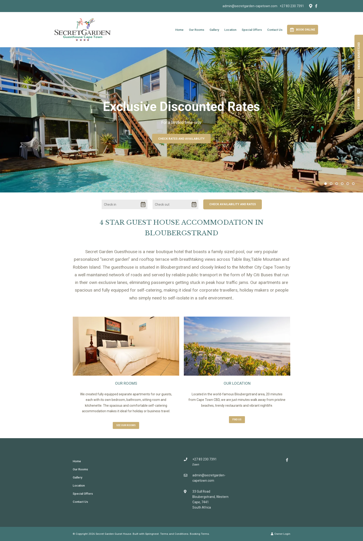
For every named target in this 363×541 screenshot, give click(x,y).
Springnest (152, 533)
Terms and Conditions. (174, 533)
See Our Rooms (126, 425)
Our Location (237, 383)
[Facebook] (316, 6)
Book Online (302, 30)
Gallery (214, 29)
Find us (236, 419)
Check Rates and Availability (181, 138)
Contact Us (274, 29)
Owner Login (280, 533)
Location (230, 29)
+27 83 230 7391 (292, 6)
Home (179, 29)
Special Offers (252, 29)
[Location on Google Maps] (310, 6)
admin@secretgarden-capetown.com (249, 6)
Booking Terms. (200, 533)
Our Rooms (196, 29)
